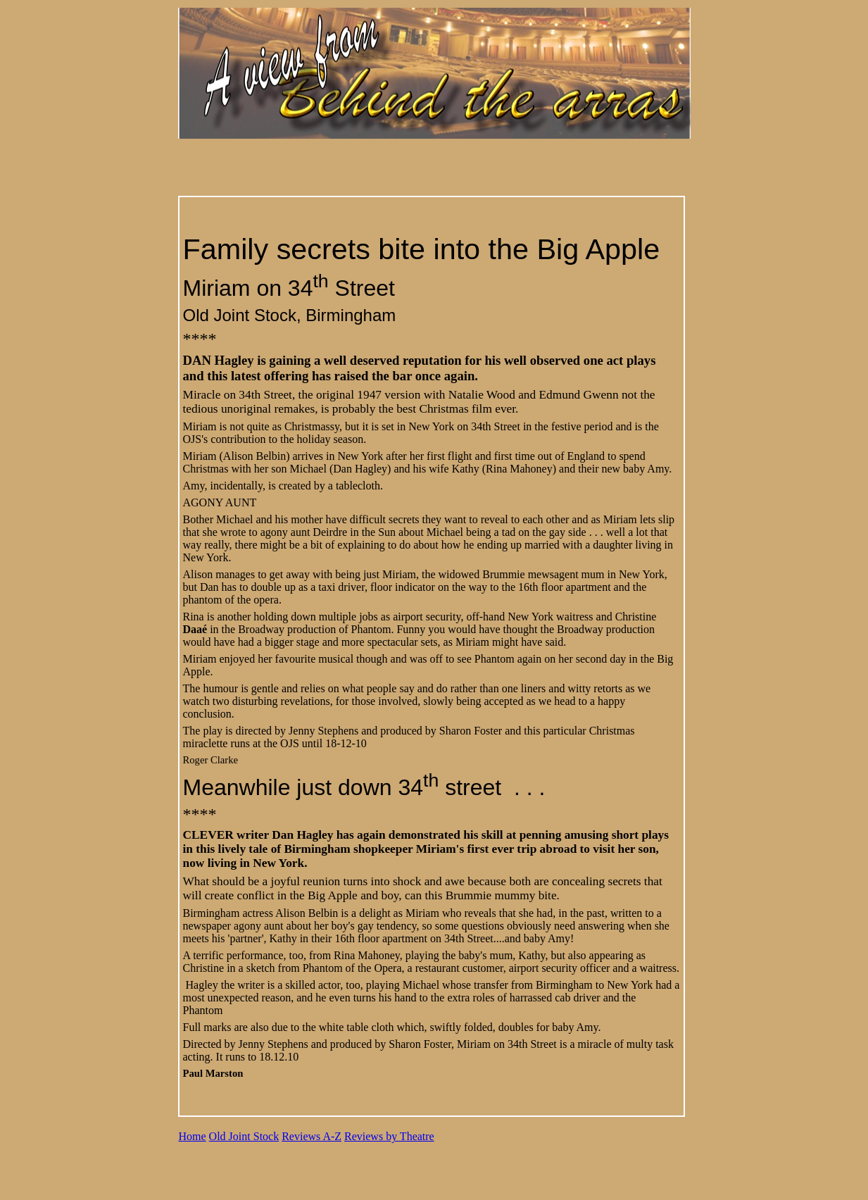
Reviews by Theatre (389, 1136)
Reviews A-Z (311, 1136)
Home (192, 1136)
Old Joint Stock (244, 1136)
